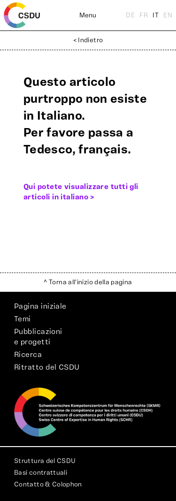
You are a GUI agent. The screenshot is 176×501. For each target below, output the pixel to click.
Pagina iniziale (40, 306)
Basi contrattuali (40, 473)
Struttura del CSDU (45, 461)
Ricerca (28, 354)
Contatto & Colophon (48, 484)
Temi (22, 319)
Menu (87, 15)
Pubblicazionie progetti (38, 336)
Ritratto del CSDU (47, 367)
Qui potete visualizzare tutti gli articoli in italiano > (80, 192)
